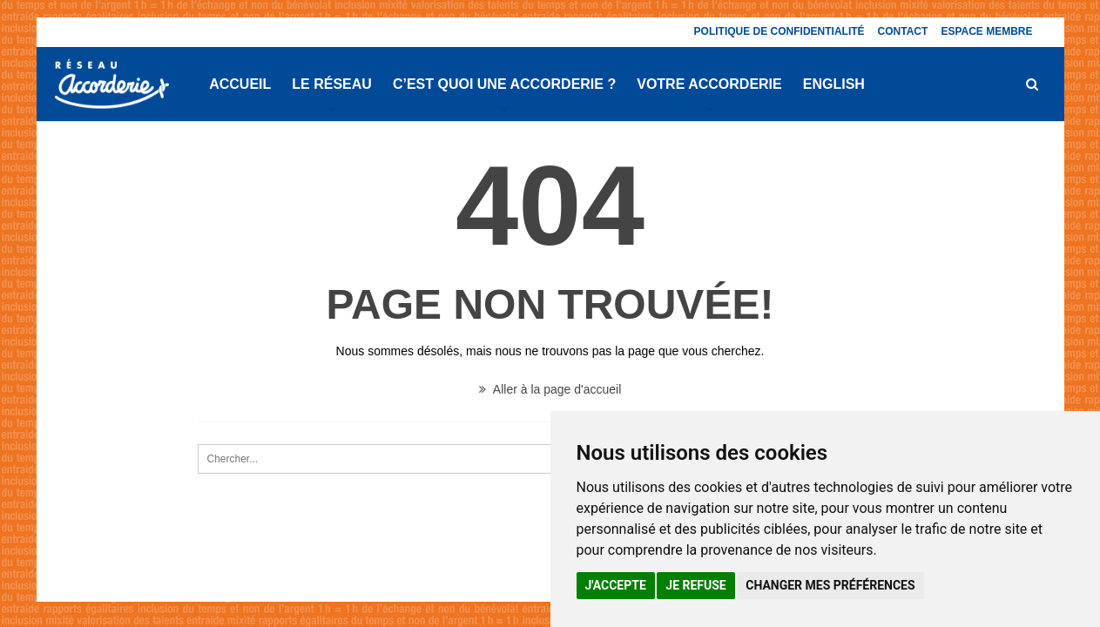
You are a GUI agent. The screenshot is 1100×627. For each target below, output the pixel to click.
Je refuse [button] (695, 585)
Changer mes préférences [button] (830, 585)
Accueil (240, 84)
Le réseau (332, 84)
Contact (903, 31)
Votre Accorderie (709, 84)
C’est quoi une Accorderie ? (504, 84)
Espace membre (986, 31)
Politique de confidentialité (779, 31)
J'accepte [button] (615, 585)
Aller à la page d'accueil (550, 389)
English (834, 84)
